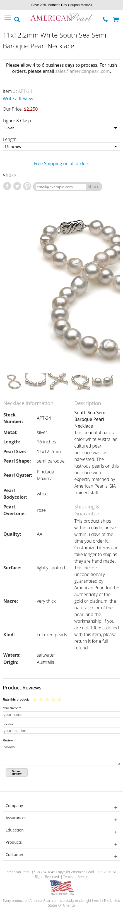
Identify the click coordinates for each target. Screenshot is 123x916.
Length (10, 139)
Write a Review (18, 99)
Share (94, 186)
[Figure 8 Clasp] (61, 128)
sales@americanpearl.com (82, 71)
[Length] (61, 146)
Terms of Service (75, 876)
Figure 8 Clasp (17, 121)
